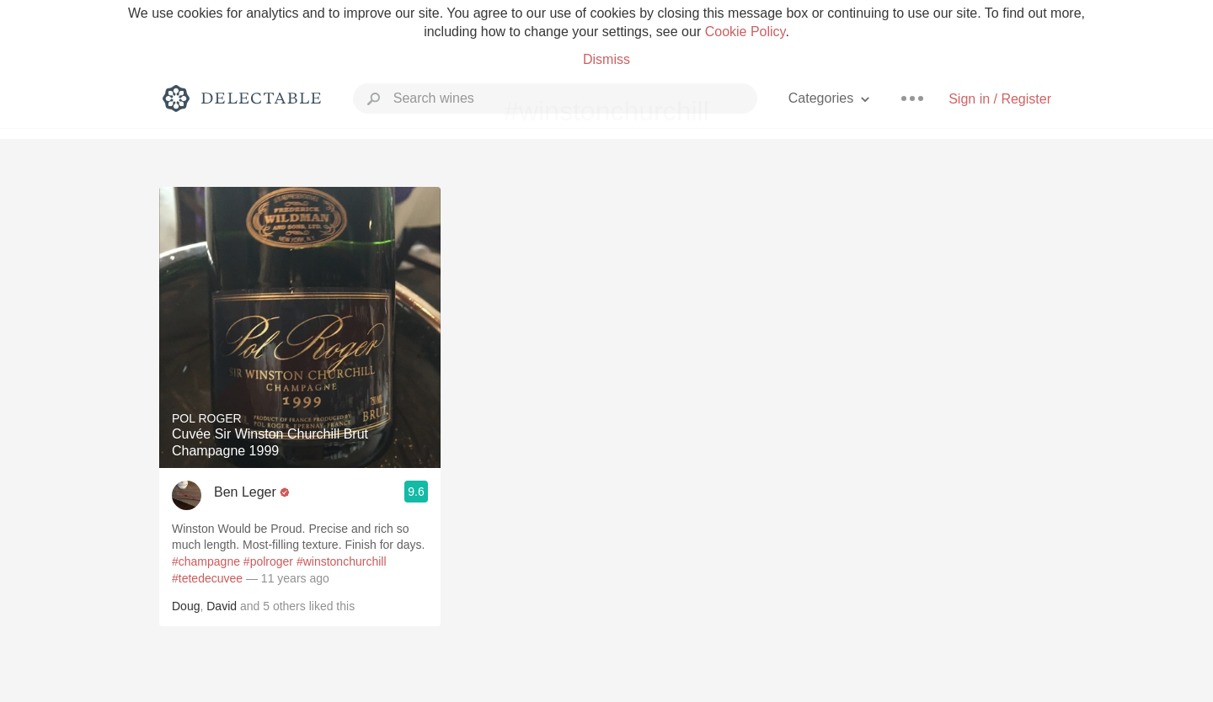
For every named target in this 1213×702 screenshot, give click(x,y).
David (221, 606)
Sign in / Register (999, 99)
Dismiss (606, 59)
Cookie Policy (745, 31)
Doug (186, 606)
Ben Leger (245, 492)
